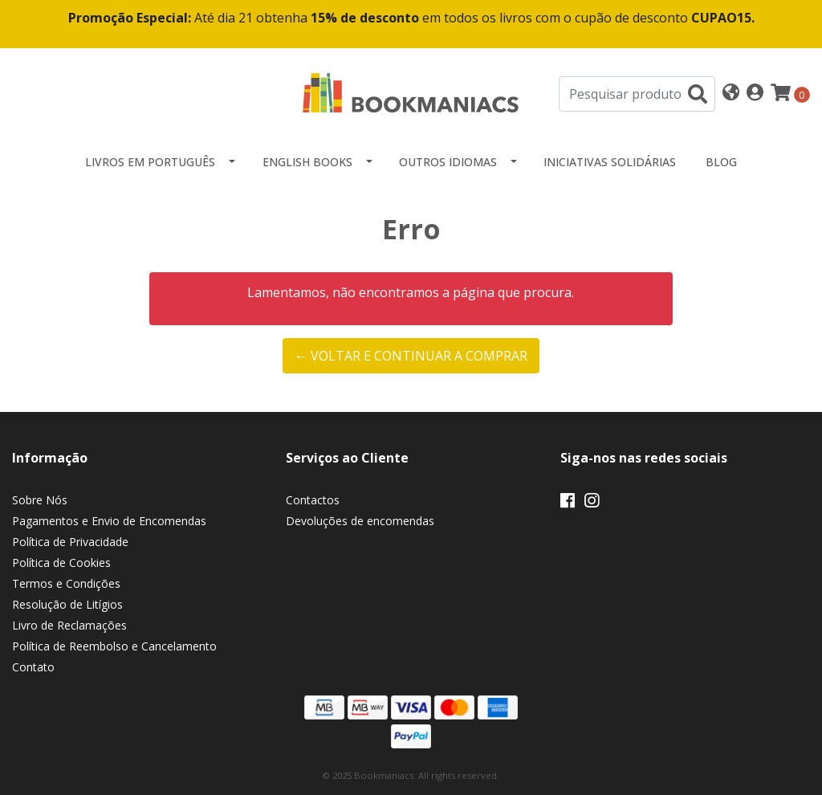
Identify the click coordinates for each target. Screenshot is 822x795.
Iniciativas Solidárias (609, 161)
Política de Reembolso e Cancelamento (114, 646)
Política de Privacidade (70, 541)
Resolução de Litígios (67, 604)
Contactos (313, 500)
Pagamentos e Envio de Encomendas (109, 520)
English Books (307, 161)
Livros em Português (150, 161)
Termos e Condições (66, 583)
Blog (721, 161)
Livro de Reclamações (69, 625)
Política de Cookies (61, 562)
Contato (33, 667)
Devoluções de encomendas (360, 520)
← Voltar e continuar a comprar (411, 356)
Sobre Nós (39, 500)
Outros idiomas (448, 161)
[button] (730, 94)
